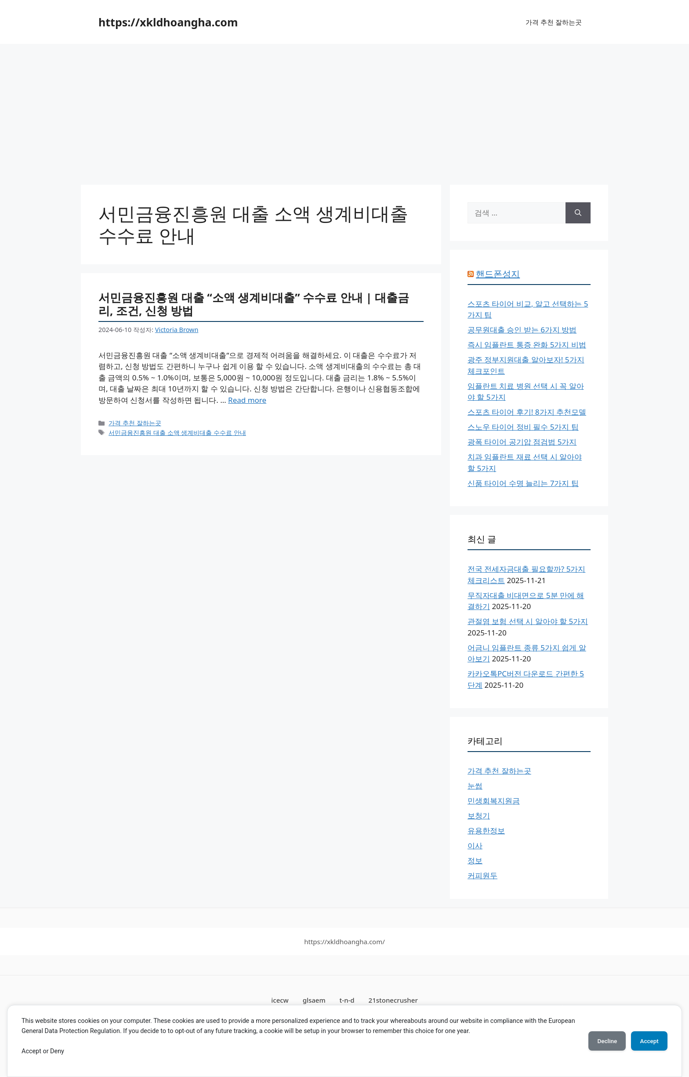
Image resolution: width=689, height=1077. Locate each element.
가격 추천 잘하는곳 (554, 22)
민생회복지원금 (494, 801)
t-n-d (347, 1000)
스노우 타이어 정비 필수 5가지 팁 (523, 427)
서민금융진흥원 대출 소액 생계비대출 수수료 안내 (177, 432)
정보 (475, 860)
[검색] (578, 212)
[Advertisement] (344, 110)
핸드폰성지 (498, 274)
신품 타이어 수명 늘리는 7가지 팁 (523, 483)
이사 (475, 845)
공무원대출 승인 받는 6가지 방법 (522, 330)
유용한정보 (486, 830)
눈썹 (475, 786)
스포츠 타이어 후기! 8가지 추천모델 (527, 412)
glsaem (314, 1000)
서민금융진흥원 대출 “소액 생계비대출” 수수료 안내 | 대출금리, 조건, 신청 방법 (253, 304)
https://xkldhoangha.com (168, 22)
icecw (280, 1000)
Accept (647, 1040)
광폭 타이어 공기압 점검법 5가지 (522, 442)
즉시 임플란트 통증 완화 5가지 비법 (527, 345)
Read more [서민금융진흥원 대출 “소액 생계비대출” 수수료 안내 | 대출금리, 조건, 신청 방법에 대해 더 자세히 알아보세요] (247, 400)
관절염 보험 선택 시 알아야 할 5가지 (528, 621)
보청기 (479, 815)
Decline (601, 1040)
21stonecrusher (393, 1000)
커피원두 (482, 875)
